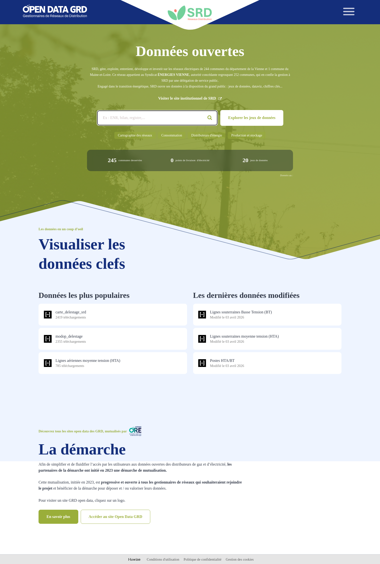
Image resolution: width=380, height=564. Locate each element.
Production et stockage (246, 135)
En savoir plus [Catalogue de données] (58, 517)
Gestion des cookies (240, 559)
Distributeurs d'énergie (206, 135)
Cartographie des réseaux (135, 135)
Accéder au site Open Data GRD (115, 517)
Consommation (171, 135)
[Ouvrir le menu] (349, 12)
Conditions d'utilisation (163, 559)
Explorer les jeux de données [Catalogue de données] (252, 118)
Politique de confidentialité (203, 559)
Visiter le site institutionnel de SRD (190, 98)
